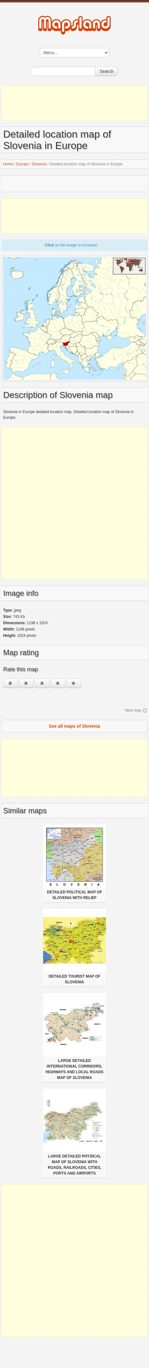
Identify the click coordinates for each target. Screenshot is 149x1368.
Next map (133, 710)
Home (8, 164)
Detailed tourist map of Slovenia (75, 979)
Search (106, 71)
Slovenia (39, 164)
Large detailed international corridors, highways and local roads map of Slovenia (74, 1069)
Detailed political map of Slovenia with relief (74, 895)
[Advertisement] (74, 103)
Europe (22, 164)
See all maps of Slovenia (74, 726)
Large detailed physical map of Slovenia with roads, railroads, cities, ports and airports (74, 1165)
